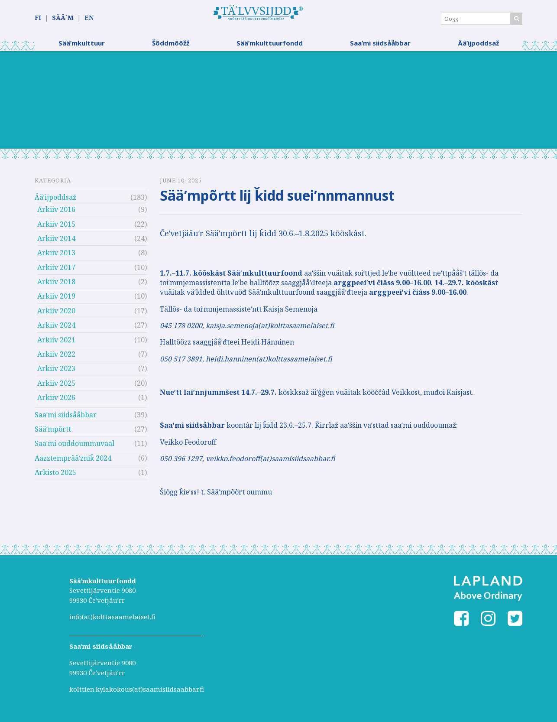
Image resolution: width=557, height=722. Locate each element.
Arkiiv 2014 (56, 241)
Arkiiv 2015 (56, 226)
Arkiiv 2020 (56, 313)
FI (38, 18)
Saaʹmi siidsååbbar (380, 45)
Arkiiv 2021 (56, 342)
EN (89, 18)
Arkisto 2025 (55, 475)
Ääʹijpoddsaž (478, 45)
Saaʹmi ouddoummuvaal (74, 446)
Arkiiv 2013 (56, 255)
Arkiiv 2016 (56, 212)
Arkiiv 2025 (56, 385)
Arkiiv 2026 (56, 400)
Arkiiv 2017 (56, 269)
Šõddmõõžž (170, 45)
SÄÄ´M (63, 18)
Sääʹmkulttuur (81, 45)
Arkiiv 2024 (56, 327)
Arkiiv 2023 (56, 371)
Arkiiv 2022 (56, 356)
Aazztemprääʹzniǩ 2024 (73, 460)
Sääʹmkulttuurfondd (269, 45)
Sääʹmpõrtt (53, 431)
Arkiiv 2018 (56, 284)
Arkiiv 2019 (56, 298)
